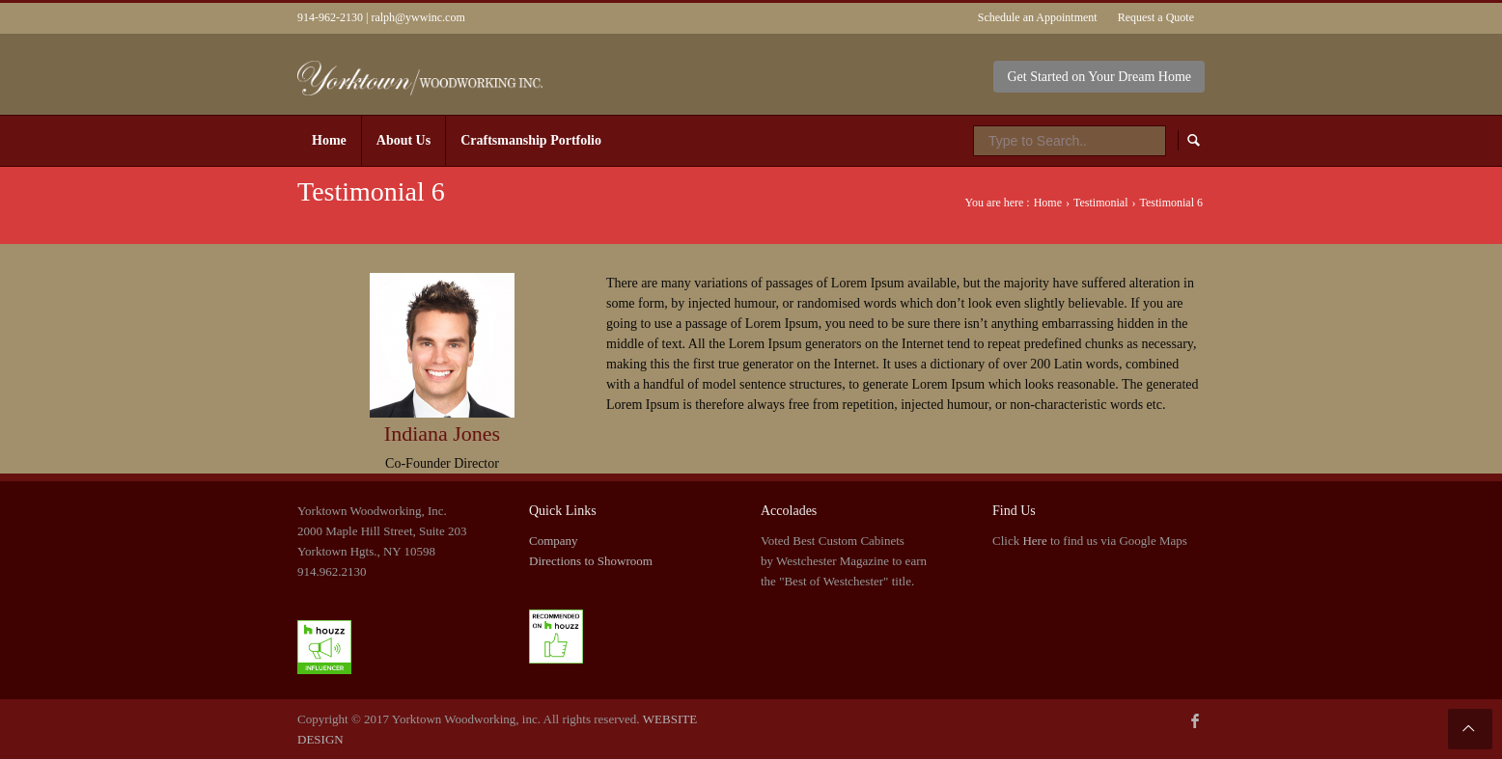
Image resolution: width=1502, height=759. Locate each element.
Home (1048, 202)
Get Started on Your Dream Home (1099, 76)
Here (1034, 540)
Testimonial (1100, 202)
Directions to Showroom (591, 561)
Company (553, 540)
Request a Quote (1156, 17)
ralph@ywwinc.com (417, 17)
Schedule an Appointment (1038, 17)
